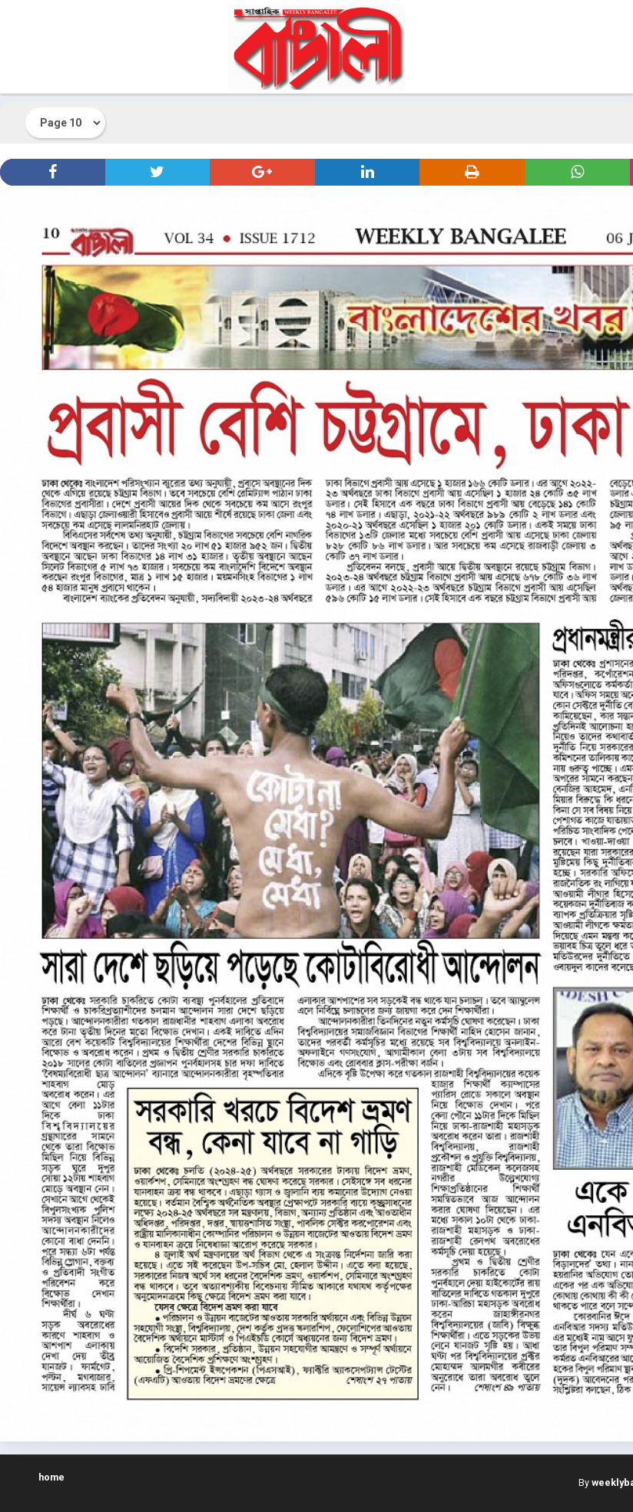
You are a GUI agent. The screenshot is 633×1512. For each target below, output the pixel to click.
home (51, 1477)
